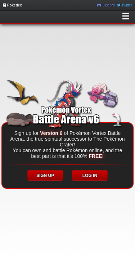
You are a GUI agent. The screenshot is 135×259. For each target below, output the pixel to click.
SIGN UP (45, 175)
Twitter (124, 5)
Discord (106, 5)
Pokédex (12, 5)
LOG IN (89, 175)
